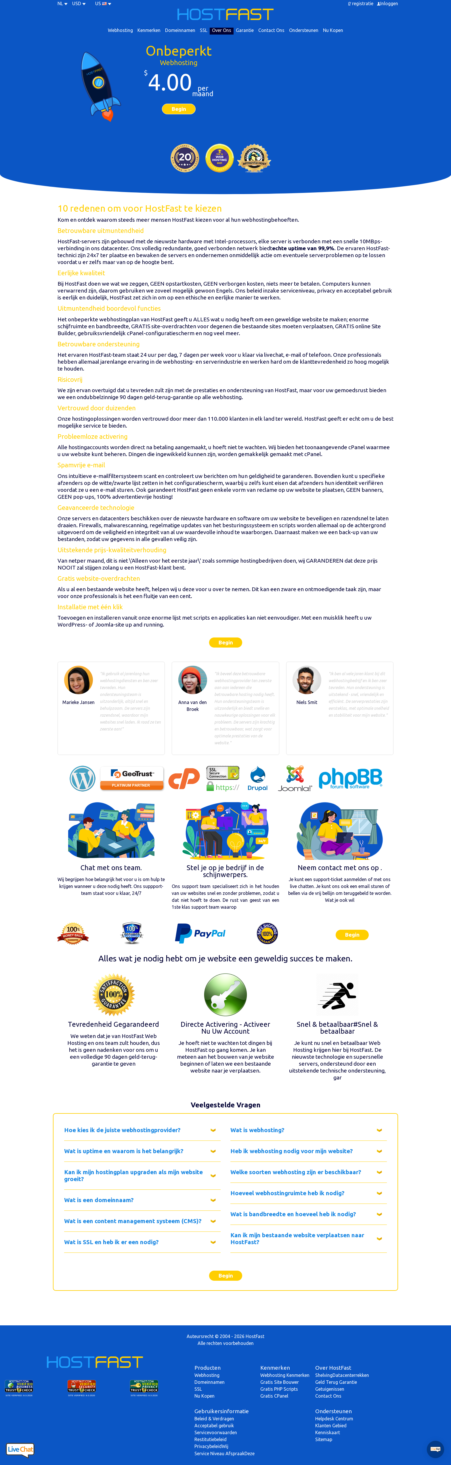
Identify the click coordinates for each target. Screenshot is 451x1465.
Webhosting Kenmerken (284, 1375)
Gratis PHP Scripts (279, 1389)
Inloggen (389, 3)
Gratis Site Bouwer (279, 1382)
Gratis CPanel (274, 1395)
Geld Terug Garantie (336, 1382)
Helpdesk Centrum (334, 1418)
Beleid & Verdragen (214, 1418)
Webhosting (120, 30)
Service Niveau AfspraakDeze (224, 1453)
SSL (203, 30)
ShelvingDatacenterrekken (342, 1375)
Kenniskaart (327, 1432)
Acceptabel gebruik (214, 1425)
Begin (178, 109)
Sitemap (323, 1439)
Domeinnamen (180, 30)
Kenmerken (148, 30)
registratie (362, 3)
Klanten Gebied (331, 1425)
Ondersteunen (303, 30)
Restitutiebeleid (210, 1439)
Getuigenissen (329, 1389)
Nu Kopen (333, 30)
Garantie (245, 30)
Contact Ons (271, 30)
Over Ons (221, 30)
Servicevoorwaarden (215, 1432)
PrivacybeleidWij (211, 1446)
